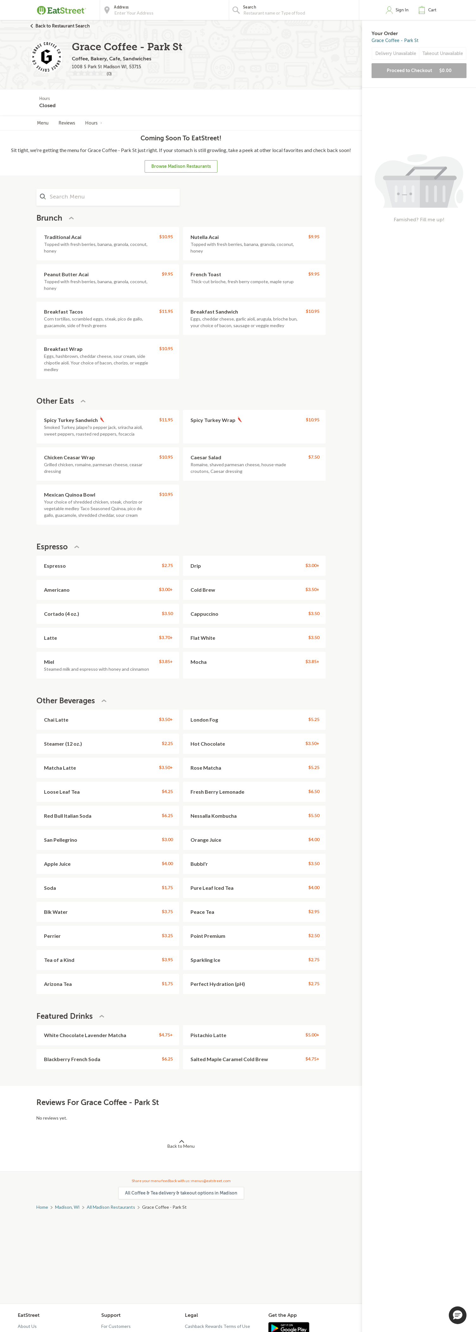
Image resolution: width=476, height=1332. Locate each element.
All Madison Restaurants (111, 1207)
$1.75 (167, 887)
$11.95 (166, 311)
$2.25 (167, 743)
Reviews (67, 123)
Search (249, 7)
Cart (432, 10)
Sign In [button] (402, 10)
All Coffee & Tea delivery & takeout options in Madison (181, 1192)
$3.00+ (312, 565)
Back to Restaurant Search (62, 25)
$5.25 (313, 719)
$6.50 (313, 791)
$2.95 (313, 911)
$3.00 (167, 839)
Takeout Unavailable (443, 53)
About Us (27, 1326)
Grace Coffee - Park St (395, 40)
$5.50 (313, 815)
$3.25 (167, 935)
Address (121, 7)
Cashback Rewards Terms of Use (217, 1326)
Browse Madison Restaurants (181, 166)
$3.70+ (166, 637)
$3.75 (167, 911)
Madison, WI (67, 1207)
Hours (93, 123)
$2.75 (167, 565)
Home (42, 1207)
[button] (429, 10)
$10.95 (166, 236)
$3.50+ (312, 589)
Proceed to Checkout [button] (419, 70)
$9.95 (313, 236)
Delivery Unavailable (395, 53)
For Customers (116, 1326)
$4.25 (167, 791)
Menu (42, 123)
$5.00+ (312, 1034)
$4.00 (313, 839)
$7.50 (313, 457)
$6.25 (167, 815)
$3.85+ (166, 661)
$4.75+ (166, 1034)
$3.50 (167, 613)
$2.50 (313, 935)
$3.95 (167, 959)
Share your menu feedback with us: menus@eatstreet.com (181, 1180)
